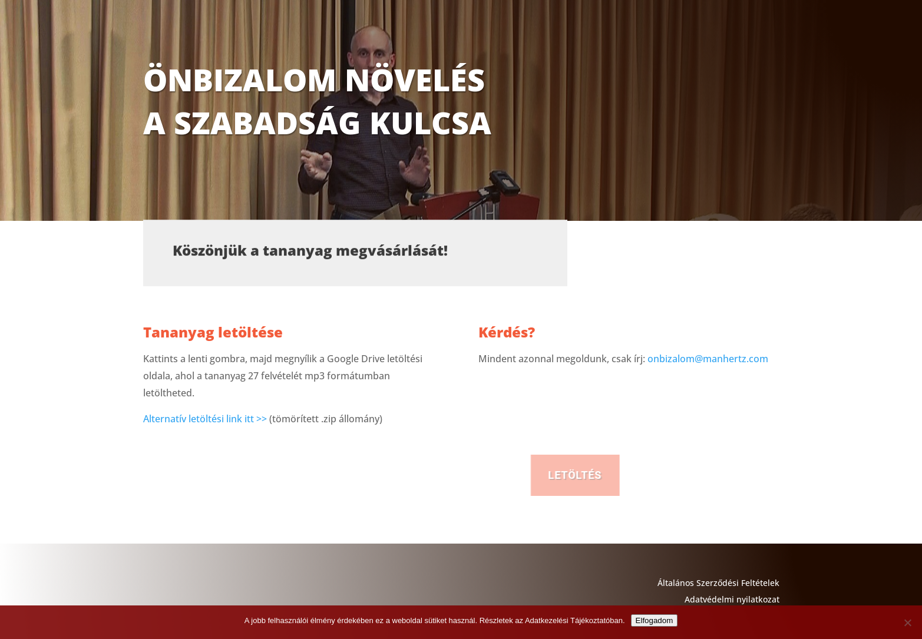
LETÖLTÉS (636, 475)
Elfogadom (654, 620)
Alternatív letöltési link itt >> (205, 418)
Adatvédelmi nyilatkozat (732, 599)
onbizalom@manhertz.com (707, 358)
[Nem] (907, 622)
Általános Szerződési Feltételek (718, 582)
